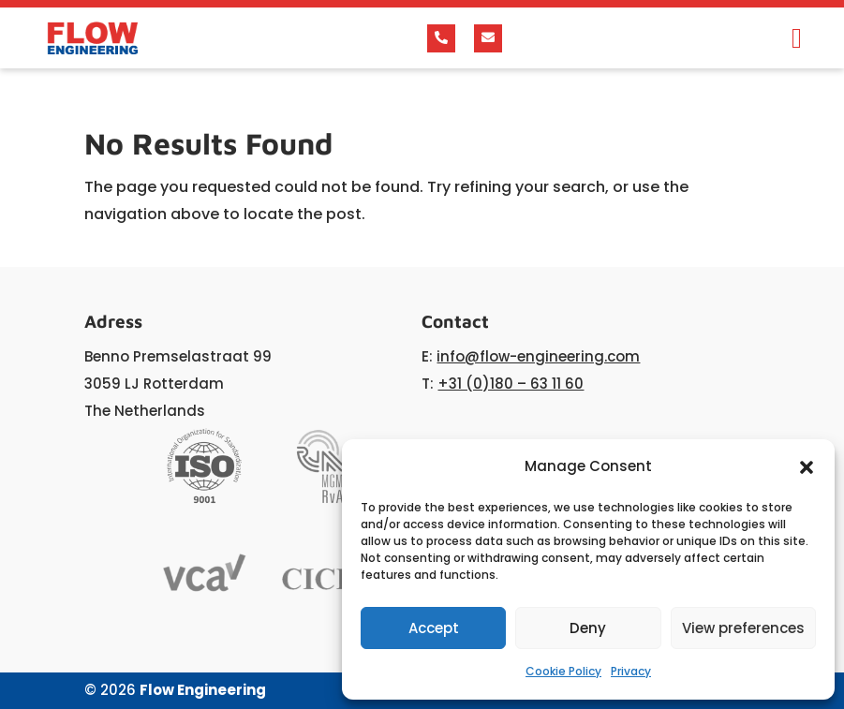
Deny (588, 628)
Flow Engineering (203, 690)
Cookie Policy (563, 671)
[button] (806, 467)
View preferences (743, 628)
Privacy (631, 671)
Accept (433, 628)
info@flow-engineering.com (538, 356)
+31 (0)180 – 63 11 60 (510, 383)
